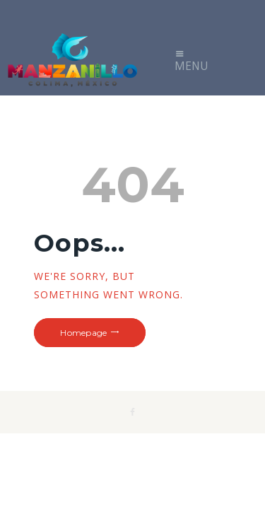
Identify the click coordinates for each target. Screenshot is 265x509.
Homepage (83, 332)
